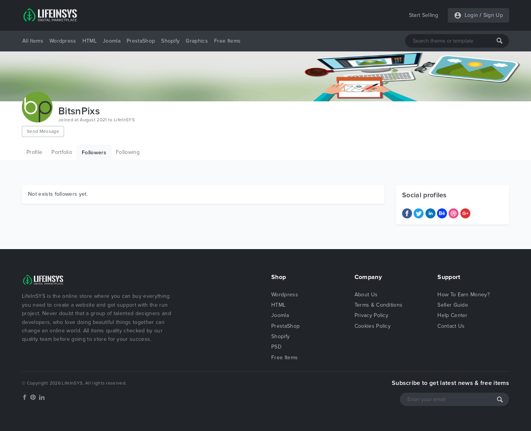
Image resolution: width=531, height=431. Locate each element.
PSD (276, 346)
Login (471, 15)
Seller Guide (452, 305)
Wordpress (62, 41)
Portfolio (61, 152)
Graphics (197, 41)
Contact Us (451, 326)
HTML (89, 41)
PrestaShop (141, 41)
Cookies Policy (373, 326)
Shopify (170, 41)
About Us (366, 294)
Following (128, 152)
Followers (94, 152)
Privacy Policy (371, 315)
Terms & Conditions (379, 305)
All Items (32, 41)
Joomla (111, 41)
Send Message (43, 131)
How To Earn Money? (463, 294)
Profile (34, 152)
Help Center (452, 315)
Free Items (227, 41)
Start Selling (424, 15)
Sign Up (493, 15)
